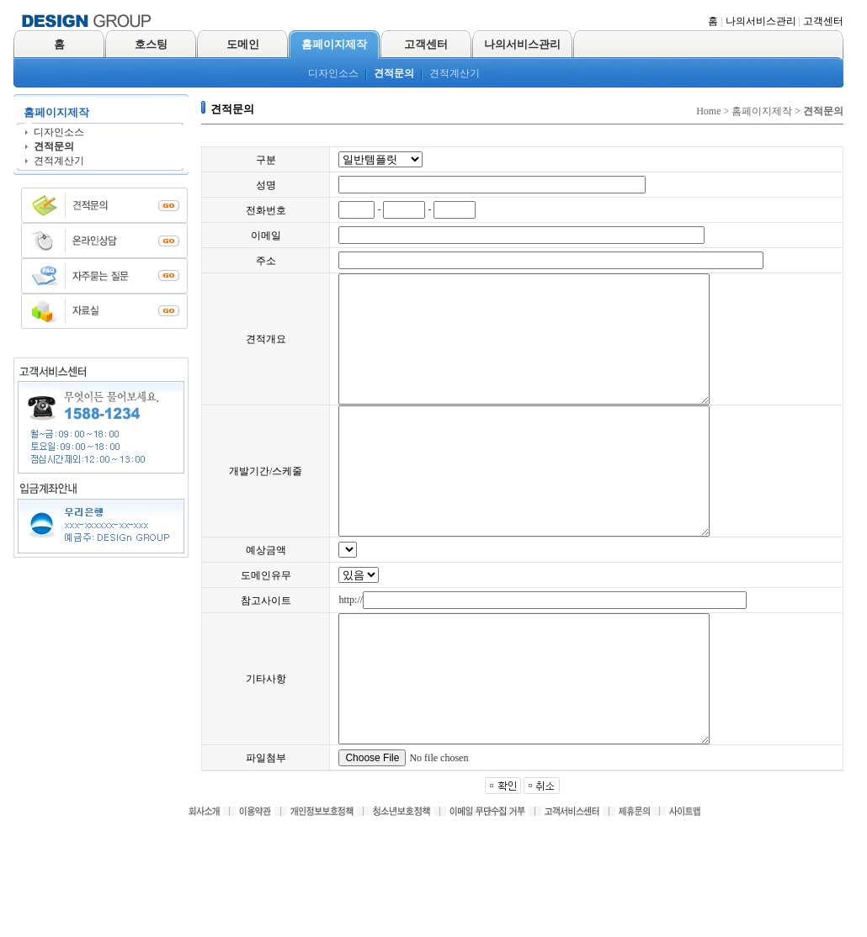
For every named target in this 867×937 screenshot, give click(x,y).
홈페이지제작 (334, 44)
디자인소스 (333, 73)
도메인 (242, 44)
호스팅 (151, 44)
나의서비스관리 (761, 21)
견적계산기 (454, 73)
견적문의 (394, 73)
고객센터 (823, 21)
